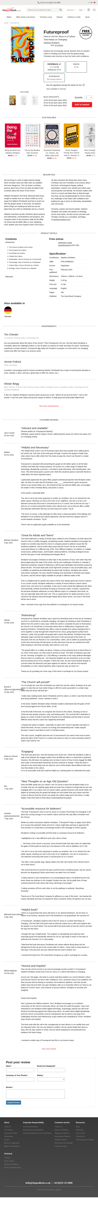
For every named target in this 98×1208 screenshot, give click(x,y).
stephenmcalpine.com (61, 220)
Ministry (60, 17)
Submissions (8, 1136)
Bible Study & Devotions (25, 17)
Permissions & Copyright (64, 1143)
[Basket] (94, 10)
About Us (7, 1127)
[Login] (88, 10)
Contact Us (59, 1127)
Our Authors (8, 1130)
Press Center (80, 1133)
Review (9, 1087)
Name (9, 1066)
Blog (77, 1127)
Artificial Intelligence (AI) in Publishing (37, 1133)
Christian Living (46, 17)
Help (80, 10)
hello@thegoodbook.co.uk (38, 1183)
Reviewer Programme (11, 1143)
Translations (80, 1136)
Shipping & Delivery (62, 1133)
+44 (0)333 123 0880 (63, 1183)
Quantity (83, 97)
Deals (87, 17)
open (60, 245)
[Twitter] (17, 1178)
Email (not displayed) (46, 1066)
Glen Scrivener (32, 153)
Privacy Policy (9, 1161)
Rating (40, 1075)
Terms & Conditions (11, 1164)
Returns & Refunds (61, 1130)
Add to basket (82, 104)
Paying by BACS (61, 1140)
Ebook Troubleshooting (12, 1167)
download (66, 245)
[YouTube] (12, 1178)
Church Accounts (61, 1146)
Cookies (7, 1158)
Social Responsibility (30, 1127)
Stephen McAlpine (51, 43)
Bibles (9, 17)
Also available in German (56, 89)
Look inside (22, 92)
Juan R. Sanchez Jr (71, 155)
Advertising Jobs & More (85, 1140)
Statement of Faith (10, 1133)
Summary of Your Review (17, 1075)
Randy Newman (91, 153)
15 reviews (59, 45)
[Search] (60, 10)
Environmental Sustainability (33, 1130)
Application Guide (65, 243)
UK (92, 3)
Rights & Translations (12, 1146)
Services (70, 10)
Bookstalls (79, 1130)
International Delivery (62, 1136)
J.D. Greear (50, 153)
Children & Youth (73, 17)
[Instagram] (14, 1182)
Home (6, 23)
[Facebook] (21, 1178)
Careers (7, 1140)
